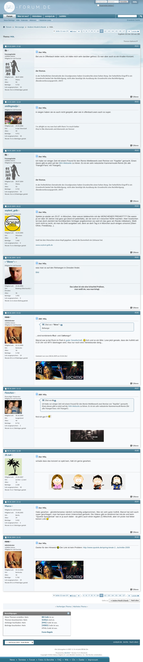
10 (98, 31)
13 (109, 31)
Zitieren (135, 97)
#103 (137, 150)
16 (120, 31)
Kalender (24, 20)
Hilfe (135, 2)
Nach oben (135, 601)
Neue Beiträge (9, 20)
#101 (137, 46)
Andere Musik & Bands (37, 27)
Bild (37, 272)
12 (105, 31)
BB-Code (45, 617)
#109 (137, 502)
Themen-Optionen (130, 41)
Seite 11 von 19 (62, 31)
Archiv (125, 642)
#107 (137, 388)
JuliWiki (62, 16)
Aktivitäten (37, 16)
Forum (9, 16)
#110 (137, 537)
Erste (73, 31)
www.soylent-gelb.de (44, 245)
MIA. (12, 36)
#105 (137, 257)
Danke (81, 659)
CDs (73, 659)
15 (116, 31)
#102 (137, 102)
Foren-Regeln (47, 632)
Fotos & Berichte (46, 659)
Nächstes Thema (79, 606)
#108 (137, 451)
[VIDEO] (45, 625)
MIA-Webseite (65, 163)
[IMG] (44, 622)
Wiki (66, 659)
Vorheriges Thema (64, 606)
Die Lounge (19, 27)
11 (102, 31)
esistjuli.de (50, 16)
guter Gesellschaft (74, 340)
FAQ (59, 659)
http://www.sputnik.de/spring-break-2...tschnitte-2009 (106, 547)
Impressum (93, 659)
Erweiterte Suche (133, 20)
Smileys (45, 620)
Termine (22, 659)
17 (124, 31)
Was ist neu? (23, 16)
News (12, 659)
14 (113, 31)
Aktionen (33, 20)
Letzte (135, 31)
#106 (137, 313)
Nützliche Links (45, 20)
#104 (137, 206)
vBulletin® (67, 653)
